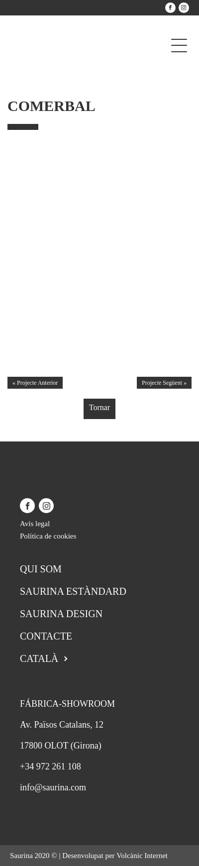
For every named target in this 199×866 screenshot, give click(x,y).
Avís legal (35, 524)
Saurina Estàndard (73, 591)
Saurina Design (61, 613)
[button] (187, 234)
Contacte (46, 636)
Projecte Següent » (164, 382)
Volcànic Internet (142, 856)
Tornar (99, 407)
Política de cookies (48, 536)
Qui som (41, 568)
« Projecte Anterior (35, 382)
